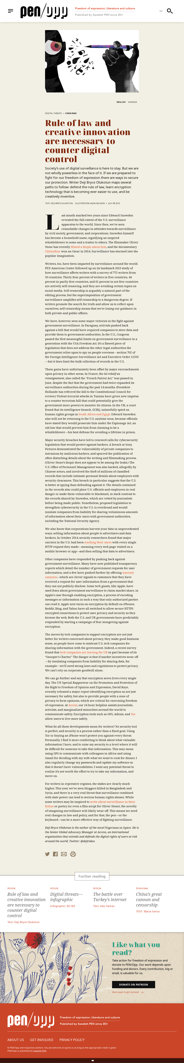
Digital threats (53, 113)
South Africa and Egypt (94, 414)
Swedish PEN (39, 1051)
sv (161, 11)
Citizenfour (53, 251)
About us (15, 1040)
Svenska (132, 102)
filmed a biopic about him (88, 247)
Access (73, 705)
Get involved (41, 1040)
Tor (133, 714)
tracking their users (98, 542)
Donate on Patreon (133, 984)
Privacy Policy (71, 1040)
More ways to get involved (128, 992)
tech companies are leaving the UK (84, 652)
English (121, 102)
